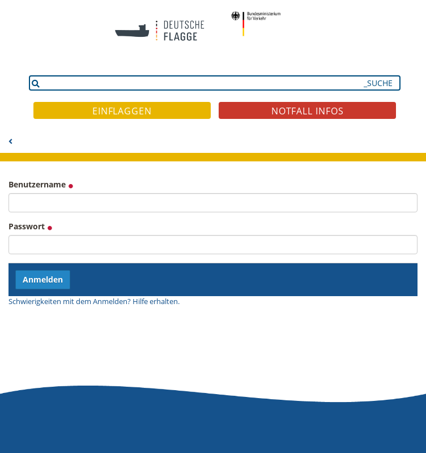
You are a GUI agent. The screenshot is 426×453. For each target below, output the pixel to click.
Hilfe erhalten (155, 301)
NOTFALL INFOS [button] (307, 111)
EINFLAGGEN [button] (122, 111)
